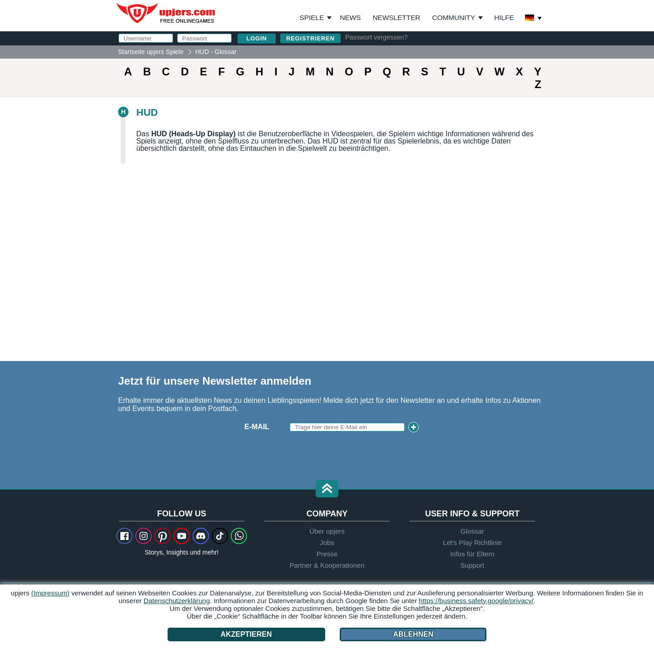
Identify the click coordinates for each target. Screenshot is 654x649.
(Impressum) (50, 593)
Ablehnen (413, 634)
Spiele (316, 18)
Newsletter (397, 17)
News (350, 17)
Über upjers (327, 531)
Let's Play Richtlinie (472, 542)
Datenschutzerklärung (177, 600)
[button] (327, 489)
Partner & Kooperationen (326, 565)
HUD (147, 112)
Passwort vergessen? (376, 37)
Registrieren (310, 38)
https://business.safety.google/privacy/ (476, 600)
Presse (327, 554)
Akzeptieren (246, 634)
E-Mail (256, 427)
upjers (166, 13)
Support (473, 565)
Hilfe (504, 17)
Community (453, 17)
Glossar (472, 531)
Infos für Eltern (472, 554)
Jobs (327, 542)
